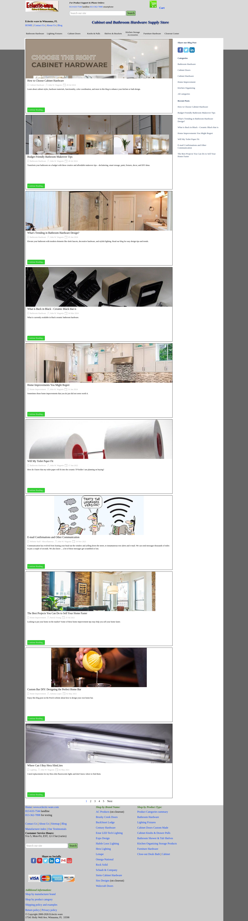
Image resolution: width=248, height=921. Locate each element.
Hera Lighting (103, 848)
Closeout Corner (172, 33)
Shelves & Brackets (113, 33)
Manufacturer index (35, 829)
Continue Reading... (36, 110)
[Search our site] (97, 13)
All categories (184, 94)
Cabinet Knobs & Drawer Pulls (153, 833)
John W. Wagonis (55, 85)
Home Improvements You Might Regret (48, 385)
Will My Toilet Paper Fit (40, 461)
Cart (162, 7)
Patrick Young (55, 617)
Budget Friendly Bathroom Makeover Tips (50, 156)
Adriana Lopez (56, 694)
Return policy (32, 910)
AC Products (102, 811)
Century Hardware (106, 827)
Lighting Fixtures (54, 33)
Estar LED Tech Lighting (109, 833)
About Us (51, 25)
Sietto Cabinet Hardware (109, 875)
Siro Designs (102, 880)
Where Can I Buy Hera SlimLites (45, 765)
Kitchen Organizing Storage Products (157, 843)
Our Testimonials (57, 829)
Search (131, 13)
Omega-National (105, 859)
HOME (28, 25)
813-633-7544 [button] (75, 6)
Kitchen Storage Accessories (132, 33)
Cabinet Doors (74, 33)
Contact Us (39, 25)
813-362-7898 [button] (96, 6)
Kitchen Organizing (186, 88)
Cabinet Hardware (37, 85)
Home (28, 807)
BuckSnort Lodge (105, 822)
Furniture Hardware (152, 33)
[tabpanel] (97, 5)
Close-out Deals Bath (148, 854)
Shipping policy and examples (41, 904)
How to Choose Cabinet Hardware (45, 80)
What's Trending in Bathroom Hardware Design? (53, 232)
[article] (99, 76)
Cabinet (166, 854)
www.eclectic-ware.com (46, 807)
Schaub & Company (106, 870)
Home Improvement (38, 389)
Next (109, 801)
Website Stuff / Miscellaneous (42, 541)
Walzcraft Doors (104, 885)
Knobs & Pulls (93, 33)
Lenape (100, 854)
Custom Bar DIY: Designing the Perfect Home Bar (54, 689)
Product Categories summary (152, 811)
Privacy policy (49, 910)
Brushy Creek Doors (107, 817)
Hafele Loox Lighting (107, 843)
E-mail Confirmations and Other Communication (53, 537)
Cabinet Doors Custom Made (152, 827)
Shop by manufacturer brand (40, 894)
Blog (60, 25)
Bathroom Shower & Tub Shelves (155, 838)
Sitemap (55, 823)
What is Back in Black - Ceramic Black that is (51, 308)
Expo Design (103, 838)
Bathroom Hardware (35, 33)
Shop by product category (39, 899)
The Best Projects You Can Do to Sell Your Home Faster (57, 613)
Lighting (33, 770)
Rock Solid (102, 864)
